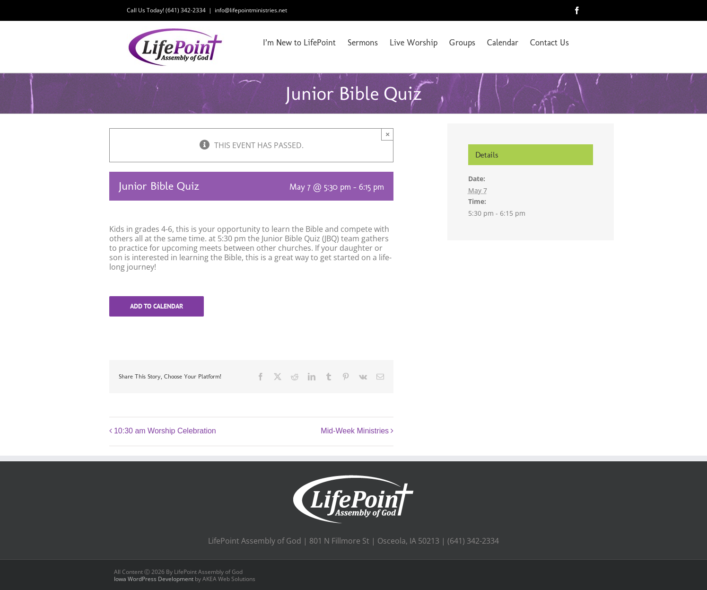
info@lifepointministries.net (251, 10)
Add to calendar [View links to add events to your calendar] (156, 306)
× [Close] (387, 134)
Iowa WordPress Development (153, 579)
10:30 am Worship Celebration (165, 431)
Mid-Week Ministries (355, 431)
